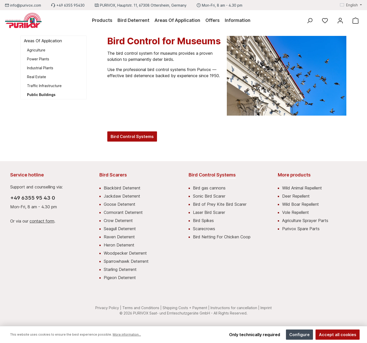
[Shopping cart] (355, 20)
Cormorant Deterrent (123, 212)
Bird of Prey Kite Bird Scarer (219, 204)
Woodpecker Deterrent (125, 253)
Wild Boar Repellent (300, 204)
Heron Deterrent (119, 245)
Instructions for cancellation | (235, 308)
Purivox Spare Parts (301, 228)
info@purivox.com (25, 5)
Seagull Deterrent (120, 228)
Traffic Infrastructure (44, 86)
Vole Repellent (295, 212)
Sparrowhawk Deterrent (126, 261)
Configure (299, 334)
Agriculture (36, 50)
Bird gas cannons (209, 187)
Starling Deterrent (120, 269)
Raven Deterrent (119, 236)
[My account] (340, 20)
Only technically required (254, 334)
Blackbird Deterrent (122, 187)
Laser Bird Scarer (209, 212)
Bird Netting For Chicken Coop (222, 236)
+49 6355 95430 (70, 5)
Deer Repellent (296, 196)
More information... (127, 334)
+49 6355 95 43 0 (32, 198)
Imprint (266, 308)
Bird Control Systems (132, 136)
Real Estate (36, 77)
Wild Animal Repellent (302, 187)
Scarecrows (204, 228)
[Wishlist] (325, 20)
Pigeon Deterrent (120, 277)
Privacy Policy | (108, 308)
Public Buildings (41, 94)
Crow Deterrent (118, 220)
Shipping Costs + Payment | (186, 308)
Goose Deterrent (119, 204)
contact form (42, 221)
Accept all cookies (337, 334)
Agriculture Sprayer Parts (305, 220)
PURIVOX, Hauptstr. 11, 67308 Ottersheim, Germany (143, 5)
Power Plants (38, 59)
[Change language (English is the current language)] (351, 5)
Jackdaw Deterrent (122, 196)
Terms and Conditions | (142, 308)
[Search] (309, 20)
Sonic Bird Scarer (209, 196)
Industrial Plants (40, 68)
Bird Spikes (203, 220)
